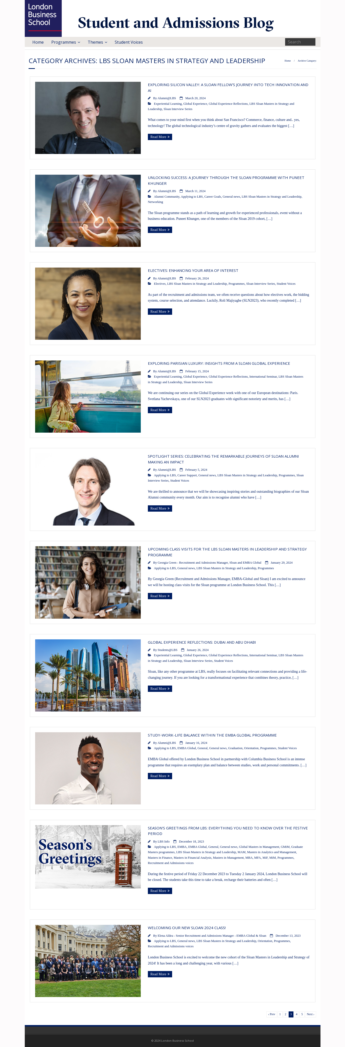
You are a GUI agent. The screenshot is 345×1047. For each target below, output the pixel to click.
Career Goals (212, 196)
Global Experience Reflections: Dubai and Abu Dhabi (202, 642)
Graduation (235, 748)
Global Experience (195, 104)
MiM (272, 857)
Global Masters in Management (259, 847)
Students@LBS (167, 650)
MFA (257, 857)
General (203, 748)
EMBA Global (186, 748)
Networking (155, 202)
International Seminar (263, 376)
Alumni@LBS (166, 98)
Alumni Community (166, 196)
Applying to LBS (192, 196)
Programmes (63, 42)
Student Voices (129, 42)
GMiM (285, 847)
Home (38, 42)
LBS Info (164, 841)
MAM (242, 852)
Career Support (187, 475)
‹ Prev (271, 1014)
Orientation (251, 748)
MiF (265, 857)
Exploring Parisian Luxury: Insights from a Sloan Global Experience (219, 363)
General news (231, 196)
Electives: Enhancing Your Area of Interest (193, 270)
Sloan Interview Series (178, 109)
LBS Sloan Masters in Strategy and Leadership (271, 196)
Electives (160, 283)
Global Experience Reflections (228, 104)
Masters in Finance (160, 857)
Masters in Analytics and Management (271, 852)
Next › (310, 1014)
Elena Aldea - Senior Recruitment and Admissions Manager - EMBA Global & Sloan (212, 935)
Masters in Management (228, 857)
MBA (249, 857)
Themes (95, 42)
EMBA (182, 847)
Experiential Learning (168, 104)
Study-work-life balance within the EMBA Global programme (212, 735)
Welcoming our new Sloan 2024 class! (187, 927)
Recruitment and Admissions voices (171, 863)
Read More (158, 137)
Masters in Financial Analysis (192, 857)
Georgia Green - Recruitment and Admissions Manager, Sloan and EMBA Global (209, 562)
